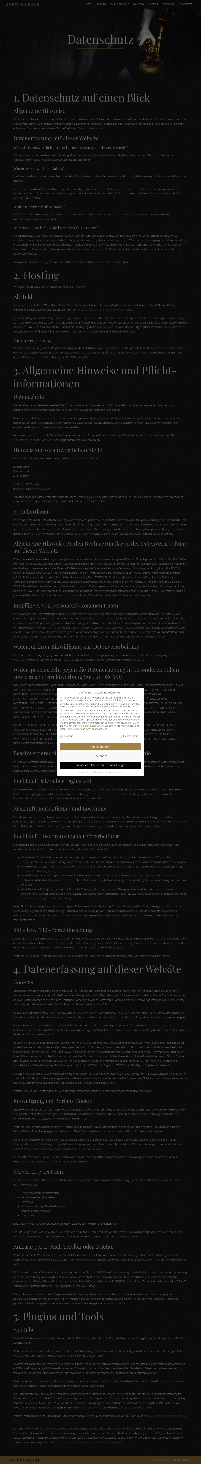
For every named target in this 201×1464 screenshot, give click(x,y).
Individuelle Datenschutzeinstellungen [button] (100, 760)
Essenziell (67, 731)
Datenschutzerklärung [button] (102, 767)
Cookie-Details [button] (85, 767)
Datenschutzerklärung (92, 721)
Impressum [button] (117, 767)
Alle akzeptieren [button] (100, 742)
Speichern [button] (100, 751)
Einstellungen (73, 724)
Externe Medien (129, 731)
